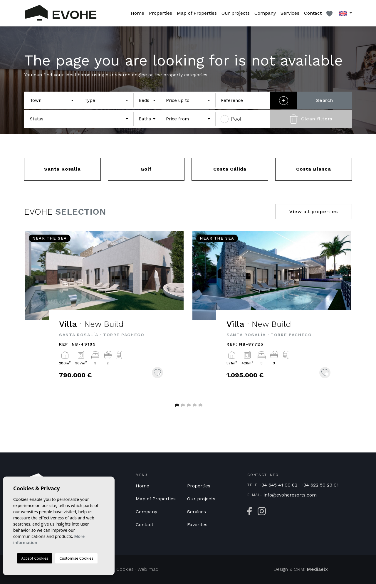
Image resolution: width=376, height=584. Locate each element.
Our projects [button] (235, 13)
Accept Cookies (34, 558)
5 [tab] (199, 404)
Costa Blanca (313, 169)
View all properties (313, 211)
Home (137, 13)
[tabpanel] (104, 313)
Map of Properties (197, 13)
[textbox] (49, 100)
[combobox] (51, 100)
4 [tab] (193, 404)
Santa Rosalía (62, 169)
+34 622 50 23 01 (320, 485)
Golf (146, 169)
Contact (313, 13)
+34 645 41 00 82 (278, 485)
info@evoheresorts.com (290, 495)
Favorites (197, 524)
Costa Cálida (230, 169)
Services (290, 13)
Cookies (125, 569)
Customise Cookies (76, 558)
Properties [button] (160, 13)
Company (265, 13)
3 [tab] (188, 404)
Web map (147, 569)
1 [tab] (176, 404)
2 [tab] (182, 404)
